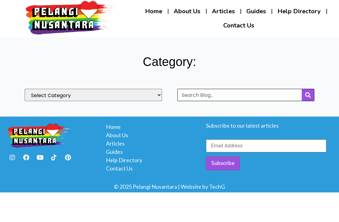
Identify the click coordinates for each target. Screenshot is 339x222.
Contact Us (238, 25)
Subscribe (223, 163)
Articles (223, 11)
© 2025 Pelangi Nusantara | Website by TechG (169, 186)
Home (153, 11)
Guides (256, 11)
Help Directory (299, 11)
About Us (187, 11)
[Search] (308, 95)
